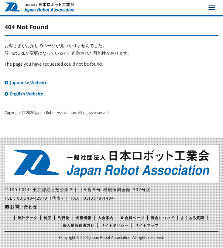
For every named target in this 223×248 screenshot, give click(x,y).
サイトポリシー (115, 225)
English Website (26, 94)
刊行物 (64, 217)
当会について (162, 217)
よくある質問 (192, 217)
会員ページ (132, 217)
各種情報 (83, 217)
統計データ (27, 217)
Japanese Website (28, 82)
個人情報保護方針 (78, 225)
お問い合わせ (21, 206)
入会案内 (106, 217)
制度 (47, 217)
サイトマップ (147, 225)
